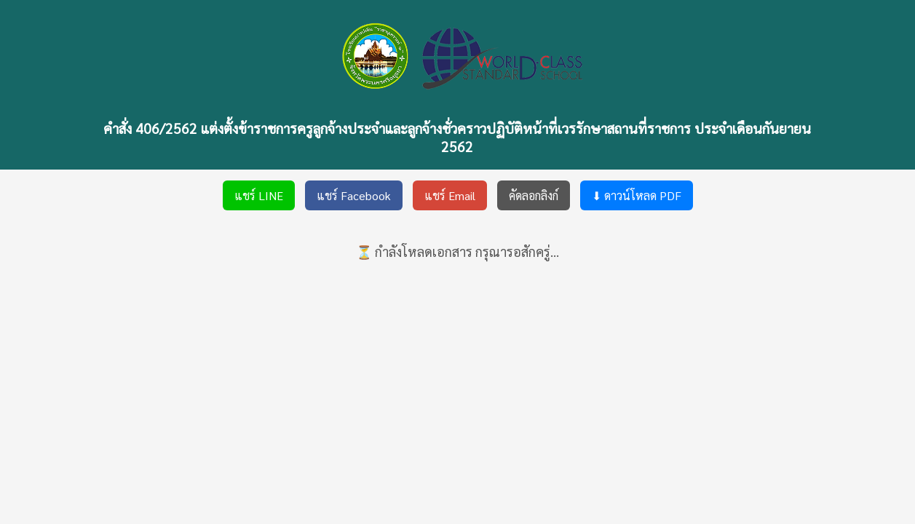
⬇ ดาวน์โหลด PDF (636, 195)
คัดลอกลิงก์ (533, 195)
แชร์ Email (449, 195)
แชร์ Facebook (354, 195)
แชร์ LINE (258, 195)
